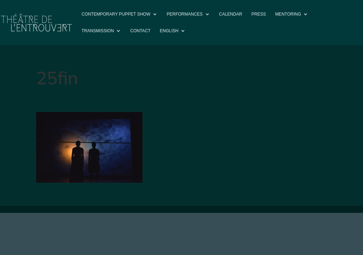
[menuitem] (173, 36)
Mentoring (288, 14)
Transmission (98, 30)
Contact (140, 30)
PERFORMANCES (184, 14)
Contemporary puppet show (116, 14)
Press (258, 14)
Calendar (230, 14)
